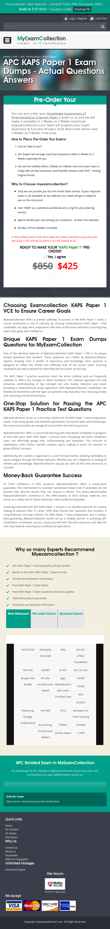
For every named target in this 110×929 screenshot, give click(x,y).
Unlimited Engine (15, 869)
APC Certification (30, 56)
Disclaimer (11, 837)
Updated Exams (71, 613)
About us (10, 851)
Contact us (11, 847)
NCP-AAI (28, 670)
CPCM (80, 686)
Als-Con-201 (81, 670)
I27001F (80, 702)
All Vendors (12, 829)
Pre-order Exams (44, 613)
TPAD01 (63, 725)
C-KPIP (81, 733)
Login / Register (75, 18)
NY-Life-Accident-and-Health (45, 684)
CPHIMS (80, 725)
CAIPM (81, 678)
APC (15, 56)
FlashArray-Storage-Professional (28, 717)
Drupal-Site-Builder (28, 681)
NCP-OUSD (28, 649)
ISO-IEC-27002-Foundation (81, 656)
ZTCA (63, 710)
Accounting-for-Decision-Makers (45, 731)
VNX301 (45, 670)
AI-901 (63, 670)
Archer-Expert (63, 733)
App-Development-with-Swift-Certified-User (63, 687)
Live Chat (97, 18)
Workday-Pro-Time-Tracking (81, 713)
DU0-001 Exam (15, 796)
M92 (63, 649)
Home (7, 56)
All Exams (10, 833)
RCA (80, 694)
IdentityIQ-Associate (45, 652)
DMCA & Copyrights (16, 859)
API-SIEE (45, 710)
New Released (18, 613)
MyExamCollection (42, 40)
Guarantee (11, 855)
